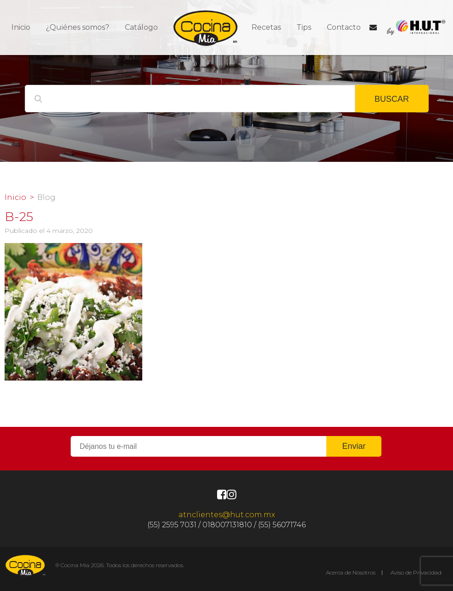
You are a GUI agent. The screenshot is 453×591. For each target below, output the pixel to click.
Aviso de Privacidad (416, 572)
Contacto (344, 27)
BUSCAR (392, 99)
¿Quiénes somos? (77, 27)
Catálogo (141, 27)
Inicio (20, 27)
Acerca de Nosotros (350, 572)
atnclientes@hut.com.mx (227, 514)
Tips (303, 27)
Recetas (266, 27)
